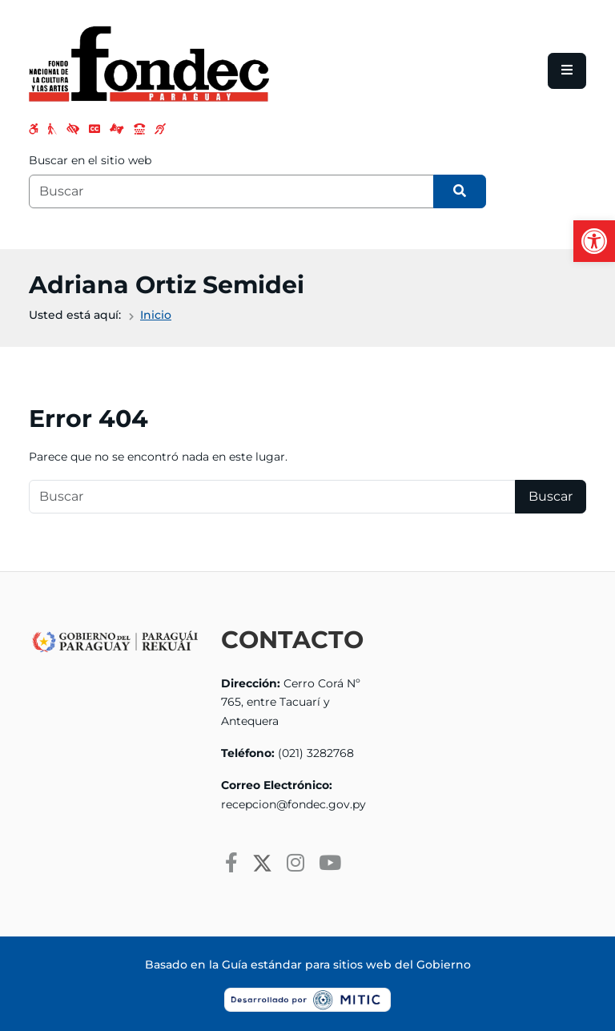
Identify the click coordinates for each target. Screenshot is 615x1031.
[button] (594, 241)
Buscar (551, 496)
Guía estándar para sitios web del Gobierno (346, 964)
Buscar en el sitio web (90, 160)
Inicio (155, 315)
